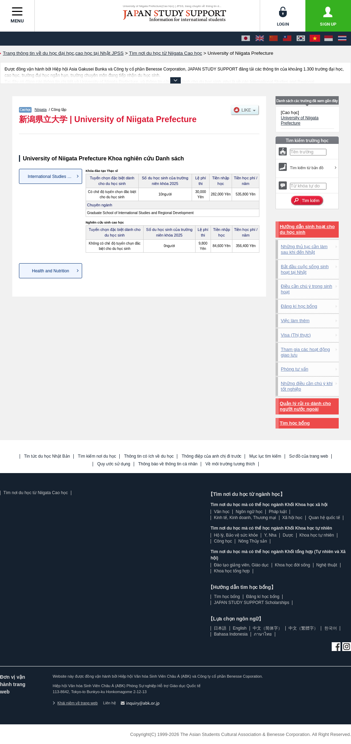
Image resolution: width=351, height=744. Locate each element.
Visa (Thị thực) (296, 335)
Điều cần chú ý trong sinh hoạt (306, 289)
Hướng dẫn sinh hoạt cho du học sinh (307, 229)
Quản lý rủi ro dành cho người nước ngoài (305, 406)
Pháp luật (278, 511)
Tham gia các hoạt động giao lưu (305, 352)
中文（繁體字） (303, 628)
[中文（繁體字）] (287, 38)
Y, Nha (270, 535)
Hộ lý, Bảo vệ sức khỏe (236, 535)
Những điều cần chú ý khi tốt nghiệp (306, 386)
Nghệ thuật (326, 565)
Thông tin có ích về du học (148, 456)
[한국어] (301, 38)
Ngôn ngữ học (249, 511)
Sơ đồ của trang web (308, 456)
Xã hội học (292, 517)
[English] (259, 38)
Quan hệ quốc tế (324, 517)
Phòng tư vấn (294, 369)
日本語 (220, 628)
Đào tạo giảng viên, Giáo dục (241, 565)
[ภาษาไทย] (342, 38)
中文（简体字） (267, 628)
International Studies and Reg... (55, 176)
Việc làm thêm (295, 320)
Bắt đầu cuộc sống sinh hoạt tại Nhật (305, 269)
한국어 (330, 628)
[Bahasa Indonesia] (328, 38)
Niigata (41, 109)
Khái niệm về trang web (75, 703)
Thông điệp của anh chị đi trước (211, 456)
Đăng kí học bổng (299, 306)
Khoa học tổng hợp (232, 571)
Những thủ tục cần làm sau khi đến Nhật (304, 249)
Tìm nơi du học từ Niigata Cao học (35, 492)
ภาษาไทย (263, 634)
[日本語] (245, 38)
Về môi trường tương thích (230, 464)
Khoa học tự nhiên (316, 535)
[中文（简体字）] (273, 38)
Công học (223, 541)
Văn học (221, 511)
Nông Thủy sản (252, 541)
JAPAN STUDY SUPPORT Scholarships (251, 602)
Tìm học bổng (295, 423)
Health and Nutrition (50, 270)
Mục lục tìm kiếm (265, 456)
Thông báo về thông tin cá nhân (168, 464)
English (239, 628)
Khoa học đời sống (292, 565)
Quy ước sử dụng (113, 464)
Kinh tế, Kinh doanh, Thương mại (245, 517)
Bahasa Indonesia (230, 634)
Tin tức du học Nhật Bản (47, 456)
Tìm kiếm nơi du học (97, 456)
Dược (288, 535)
